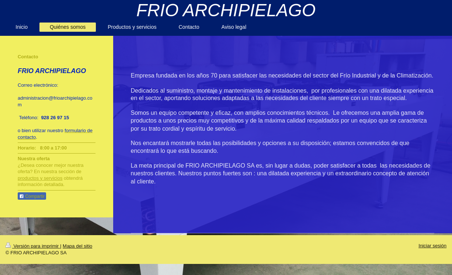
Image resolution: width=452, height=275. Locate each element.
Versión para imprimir (33, 246)
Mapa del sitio (77, 246)
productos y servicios (40, 178)
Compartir (32, 196)
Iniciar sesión (432, 245)
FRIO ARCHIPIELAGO (226, 10)
